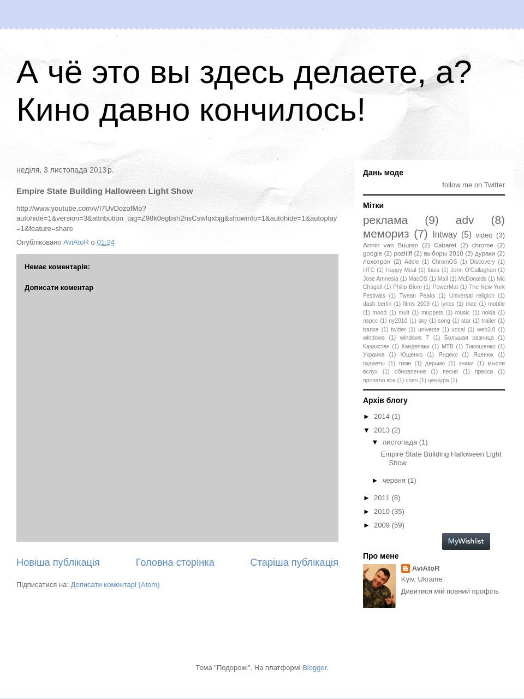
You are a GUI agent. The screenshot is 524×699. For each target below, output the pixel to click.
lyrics (448, 304)
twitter (398, 330)
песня (450, 372)
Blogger (314, 668)
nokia (489, 313)
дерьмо (435, 363)
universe (428, 330)
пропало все (379, 380)
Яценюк (483, 355)
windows (374, 338)
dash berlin (377, 304)
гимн (405, 363)
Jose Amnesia (380, 279)
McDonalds (472, 279)
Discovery (482, 262)
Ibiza (433, 270)
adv (465, 220)
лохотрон (376, 261)
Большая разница (469, 338)
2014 (383, 416)
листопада (401, 442)
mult (403, 313)
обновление (410, 372)
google (372, 253)
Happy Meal (401, 270)
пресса (484, 372)
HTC (368, 270)
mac (471, 304)
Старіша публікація (294, 562)
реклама (385, 220)
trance (371, 330)
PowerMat (445, 287)
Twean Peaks (417, 296)
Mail (443, 279)
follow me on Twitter (473, 185)
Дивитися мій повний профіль (450, 591)
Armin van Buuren (390, 244)
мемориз (386, 233)
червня (395, 480)
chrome (482, 244)
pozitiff (403, 253)
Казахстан (376, 346)
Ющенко (411, 355)
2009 (383, 525)
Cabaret (445, 244)
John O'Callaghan (473, 270)
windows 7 (414, 338)
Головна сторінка (175, 562)
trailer (489, 321)
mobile (496, 304)
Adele (411, 262)
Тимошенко (481, 346)
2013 (383, 430)
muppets (432, 313)
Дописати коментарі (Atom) (115, 584)
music (462, 313)
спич (412, 380)
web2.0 (486, 330)
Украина (374, 355)
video (483, 235)
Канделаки (416, 346)
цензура (438, 380)
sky (423, 321)
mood (379, 313)
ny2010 (398, 321)
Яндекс (447, 355)
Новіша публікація (58, 562)
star (466, 321)
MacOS (417, 279)
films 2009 (416, 304)
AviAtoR (426, 568)
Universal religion (472, 296)
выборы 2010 (443, 253)
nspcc (370, 321)
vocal (458, 330)
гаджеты (374, 363)
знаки (466, 363)
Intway (445, 234)
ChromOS (444, 262)
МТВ (448, 346)
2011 (383, 498)
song (444, 321)
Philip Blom (407, 287)
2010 (383, 511)
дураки (485, 253)
